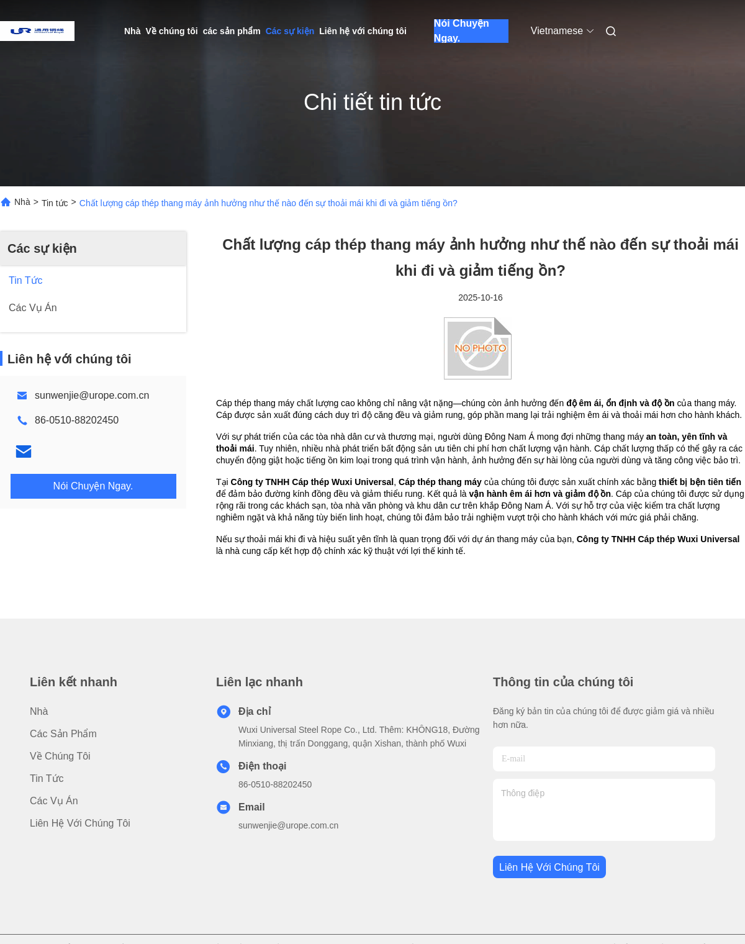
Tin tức (55, 203)
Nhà (132, 31)
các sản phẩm (232, 31)
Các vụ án (54, 801)
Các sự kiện (290, 31)
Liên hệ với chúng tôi (363, 31)
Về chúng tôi (171, 31)
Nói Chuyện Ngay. (461, 31)
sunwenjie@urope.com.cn (92, 395)
